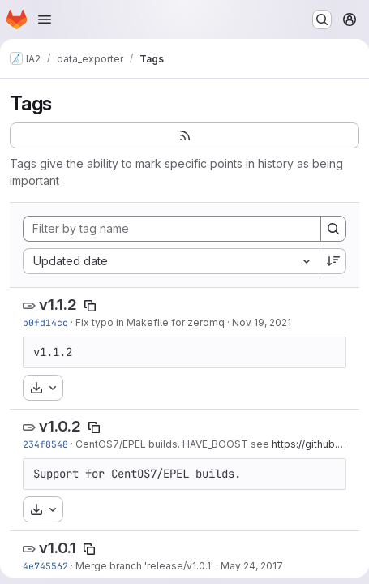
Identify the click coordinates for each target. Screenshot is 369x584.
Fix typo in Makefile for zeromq (150, 322)
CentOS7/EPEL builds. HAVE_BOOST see (173, 444)
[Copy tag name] (90, 306)
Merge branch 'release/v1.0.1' (144, 566)
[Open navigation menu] (45, 19)
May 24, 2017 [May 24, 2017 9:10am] (252, 566)
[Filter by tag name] (172, 229)
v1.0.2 (60, 426)
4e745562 (45, 566)
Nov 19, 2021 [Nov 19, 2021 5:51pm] (261, 322)
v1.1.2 (58, 304)
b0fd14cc (45, 322)
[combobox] (171, 261)
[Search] (333, 229)
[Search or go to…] (322, 19)
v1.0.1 (57, 548)
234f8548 (45, 444)
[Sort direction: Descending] (333, 261)
